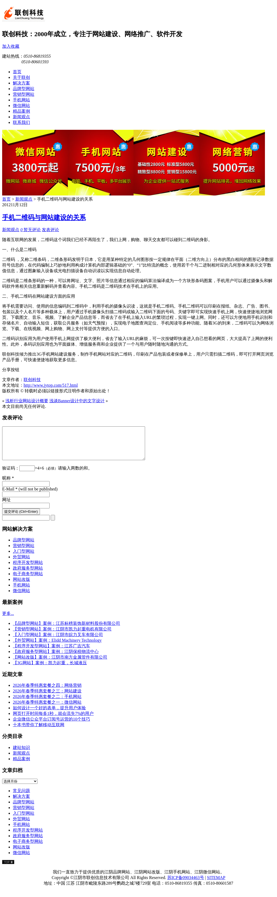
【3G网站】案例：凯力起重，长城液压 (50, 669)
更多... (8, 620)
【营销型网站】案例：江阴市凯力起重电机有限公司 (62, 635)
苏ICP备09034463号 (185, 884)
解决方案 (21, 802)
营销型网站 (23, 552)
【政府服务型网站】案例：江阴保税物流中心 (56, 658)
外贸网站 (21, 563)
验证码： (10, 474)
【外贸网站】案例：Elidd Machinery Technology (57, 646)
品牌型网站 (23, 546)
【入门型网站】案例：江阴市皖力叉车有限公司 (58, 641)
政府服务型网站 (28, 574)
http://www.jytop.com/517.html (51, 385)
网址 (6, 506)
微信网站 (21, 597)
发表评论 (50, 229)
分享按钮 (10, 369)
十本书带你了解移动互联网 (38, 731)
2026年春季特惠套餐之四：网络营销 (47, 691)
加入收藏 (10, 46)
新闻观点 (23, 199)
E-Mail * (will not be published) (30, 495)
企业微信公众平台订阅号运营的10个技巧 (51, 725)
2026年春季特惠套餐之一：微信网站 (47, 708)
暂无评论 (30, 229)
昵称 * (8, 484)
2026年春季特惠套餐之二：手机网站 (47, 703)
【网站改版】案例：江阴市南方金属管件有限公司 (60, 663)
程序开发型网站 (28, 569)
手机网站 (21, 591)
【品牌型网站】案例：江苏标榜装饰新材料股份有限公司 (66, 629)
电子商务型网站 (28, 580)
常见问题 (21, 797)
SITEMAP (216, 884)
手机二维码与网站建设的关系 (44, 217)
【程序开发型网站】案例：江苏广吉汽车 (51, 652)
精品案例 (21, 765)
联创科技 (32, 379)
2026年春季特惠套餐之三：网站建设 (47, 697)
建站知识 (21, 754)
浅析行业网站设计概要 (26, 400)
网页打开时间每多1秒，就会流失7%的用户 (53, 720)
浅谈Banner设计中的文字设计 (77, 400)
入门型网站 (23, 557)
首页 (6, 199)
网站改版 (21, 586)
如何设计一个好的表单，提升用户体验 (49, 714)
